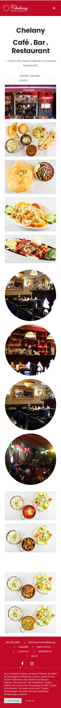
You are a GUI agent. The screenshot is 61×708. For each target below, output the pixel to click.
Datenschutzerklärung (41, 642)
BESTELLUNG (13, 642)
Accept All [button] (29, 700)
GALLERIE (23, 647)
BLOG (34, 656)
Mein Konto (43, 647)
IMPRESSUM (44, 651)
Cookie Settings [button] (13, 700)
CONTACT (24, 651)
